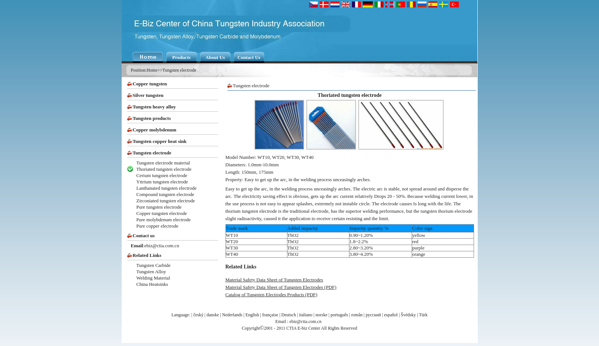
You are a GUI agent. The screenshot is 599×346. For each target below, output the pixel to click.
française (270, 314)
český (198, 314)
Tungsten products (152, 118)
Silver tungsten (148, 95)
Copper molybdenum (155, 130)
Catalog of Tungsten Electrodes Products (265, 294)
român (357, 314)
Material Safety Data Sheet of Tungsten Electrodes (274, 280)
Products (181, 57)
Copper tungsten (150, 83)
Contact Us (248, 57)
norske (322, 314)
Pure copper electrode (157, 226)
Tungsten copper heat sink (160, 141)
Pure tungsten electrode (159, 207)
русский (373, 314)
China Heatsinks (152, 284)
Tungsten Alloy (151, 271)
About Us (215, 57)
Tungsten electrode (179, 70)
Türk (423, 314)
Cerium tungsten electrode (161, 175)
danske (213, 314)
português (339, 314)
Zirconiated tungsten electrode (165, 200)
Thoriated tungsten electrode (164, 169)
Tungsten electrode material (163, 163)
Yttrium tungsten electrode (162, 182)
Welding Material (153, 278)
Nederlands (232, 314)
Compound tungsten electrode (165, 194)
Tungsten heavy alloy (154, 107)
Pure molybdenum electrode (163, 219)
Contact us (144, 235)
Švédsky (408, 314)
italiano (305, 314)
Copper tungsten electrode (161, 213)
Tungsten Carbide (153, 265)
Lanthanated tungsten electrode (166, 188)
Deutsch (289, 314)
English (252, 314)
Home (152, 70)
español (391, 314)
